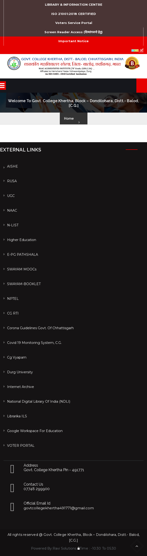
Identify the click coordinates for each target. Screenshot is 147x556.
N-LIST (12, 225)
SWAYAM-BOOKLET (24, 284)
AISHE (12, 166)
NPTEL (13, 298)
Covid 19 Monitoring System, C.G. (34, 343)
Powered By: (42, 548)
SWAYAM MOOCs (21, 269)
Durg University (20, 372)
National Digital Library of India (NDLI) (38, 401)
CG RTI (13, 313)
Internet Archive (20, 387)
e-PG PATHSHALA (22, 254)
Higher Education (21, 240)
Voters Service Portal (73, 23)
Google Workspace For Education (35, 431)
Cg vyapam (16, 357)
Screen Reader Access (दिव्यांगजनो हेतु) (73, 32)
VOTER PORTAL (21, 445)
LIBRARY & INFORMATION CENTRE (73, 4)
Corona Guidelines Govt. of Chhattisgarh (40, 328)
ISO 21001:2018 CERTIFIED (73, 14)
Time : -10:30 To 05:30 (97, 548)
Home (69, 118)
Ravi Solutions (65, 548)
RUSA (12, 181)
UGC (11, 196)
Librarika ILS (17, 416)
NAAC (12, 210)
